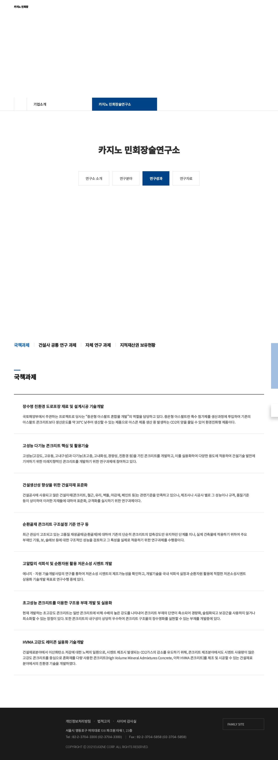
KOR (247, 9)
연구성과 (156, 178)
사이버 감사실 (126, 721)
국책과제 (21, 360)
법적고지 (103, 721)
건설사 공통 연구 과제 (57, 360)
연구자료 (186, 178)
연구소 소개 (94, 178)
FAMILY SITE (235, 724)
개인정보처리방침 (78, 721)
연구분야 (126, 178)
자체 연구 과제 (98, 360)
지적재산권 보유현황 (137, 360)
